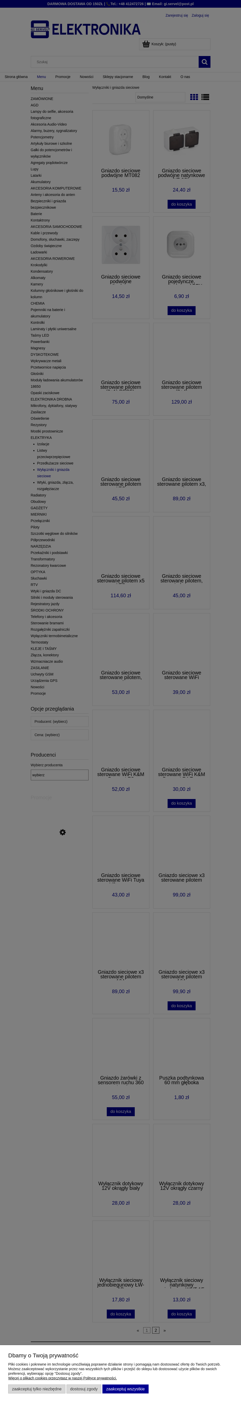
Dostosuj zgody (84, 1389)
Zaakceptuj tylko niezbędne (37, 1389)
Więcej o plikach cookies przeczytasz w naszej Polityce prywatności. (62, 1378)
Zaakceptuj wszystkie (125, 1389)
